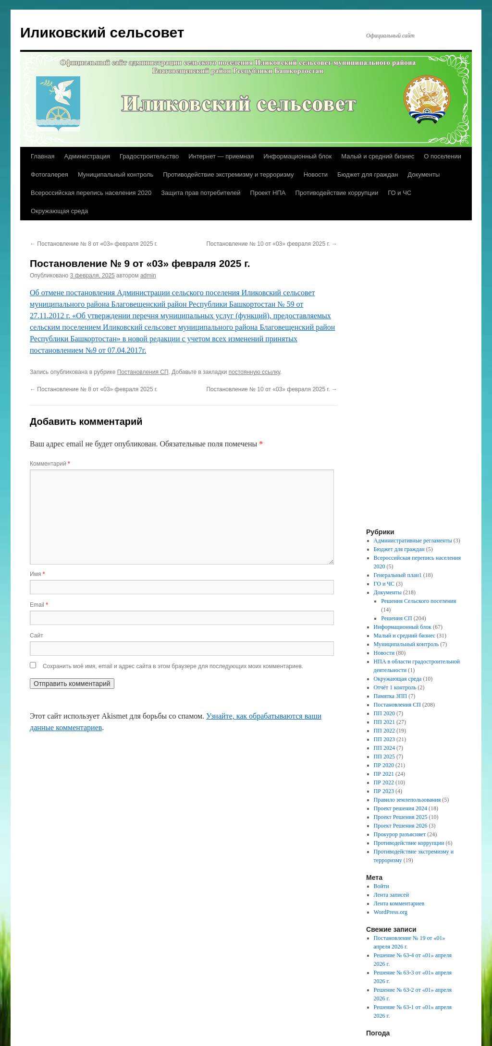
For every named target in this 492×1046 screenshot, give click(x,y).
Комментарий (50, 463)
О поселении (442, 156)
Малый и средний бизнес (377, 156)
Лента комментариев (399, 903)
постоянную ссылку (254, 372)
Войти (381, 886)
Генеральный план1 (398, 575)
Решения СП (396, 618)
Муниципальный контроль (115, 174)
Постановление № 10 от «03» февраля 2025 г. (271, 243)
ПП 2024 (384, 748)
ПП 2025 (384, 756)
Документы (423, 174)
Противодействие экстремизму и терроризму (228, 174)
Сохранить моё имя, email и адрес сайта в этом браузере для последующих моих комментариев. (173, 666)
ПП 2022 (384, 730)
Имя (37, 574)
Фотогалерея (49, 174)
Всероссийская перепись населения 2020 (91, 192)
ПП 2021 (384, 722)
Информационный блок (297, 156)
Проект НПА (268, 192)
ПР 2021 (384, 773)
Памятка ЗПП (390, 696)
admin (148, 275)
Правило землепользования (407, 799)
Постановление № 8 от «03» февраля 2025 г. (94, 243)
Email (39, 604)
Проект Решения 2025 (401, 817)
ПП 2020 (384, 713)
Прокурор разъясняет (400, 834)
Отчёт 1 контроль (395, 687)
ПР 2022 (384, 782)
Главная (42, 156)
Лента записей (391, 894)
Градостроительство (149, 156)
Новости (316, 174)
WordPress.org (390, 912)
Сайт (36, 635)
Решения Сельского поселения (418, 601)
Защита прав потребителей (200, 192)
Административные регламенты (413, 540)
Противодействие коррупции (336, 192)
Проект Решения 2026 (401, 825)
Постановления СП (143, 372)
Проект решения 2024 (400, 808)
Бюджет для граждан (367, 174)
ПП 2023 (384, 739)
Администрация (87, 156)
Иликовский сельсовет (102, 32)
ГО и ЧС (399, 192)
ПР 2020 (384, 765)
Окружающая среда (59, 211)
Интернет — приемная (221, 156)
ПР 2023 (384, 791)
